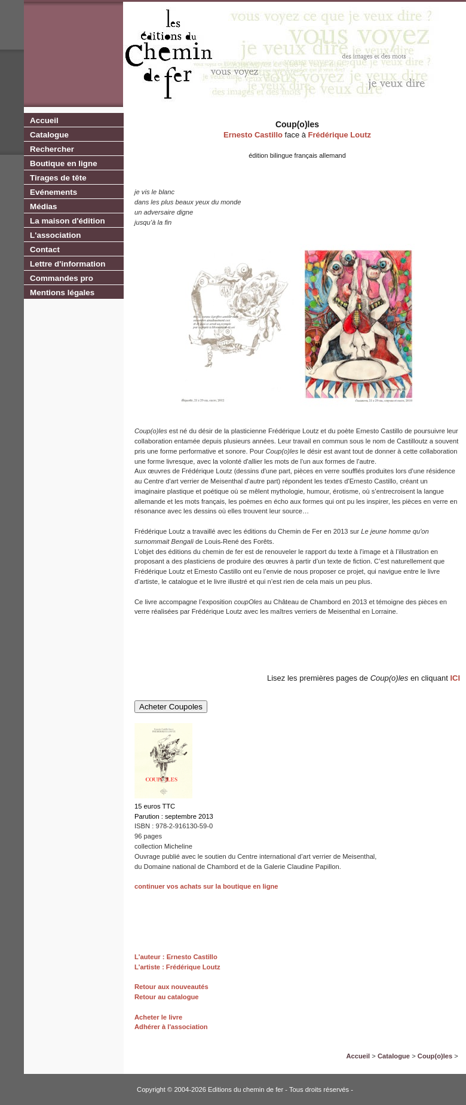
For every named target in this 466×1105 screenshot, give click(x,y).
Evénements (53, 192)
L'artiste (147, 967)
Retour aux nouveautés (171, 986)
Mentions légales (62, 292)
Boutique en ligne (63, 163)
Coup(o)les (435, 1056)
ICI (455, 678)
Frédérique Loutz (339, 134)
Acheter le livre (158, 1017)
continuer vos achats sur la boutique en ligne (206, 886)
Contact (45, 249)
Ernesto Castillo (253, 134)
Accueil (44, 120)
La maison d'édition (67, 220)
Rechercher (52, 149)
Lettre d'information (67, 263)
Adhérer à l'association (171, 1026)
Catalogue (49, 134)
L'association (55, 235)
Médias (43, 206)
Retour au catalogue (166, 996)
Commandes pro (61, 278)
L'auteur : (150, 956)
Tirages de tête (58, 177)
